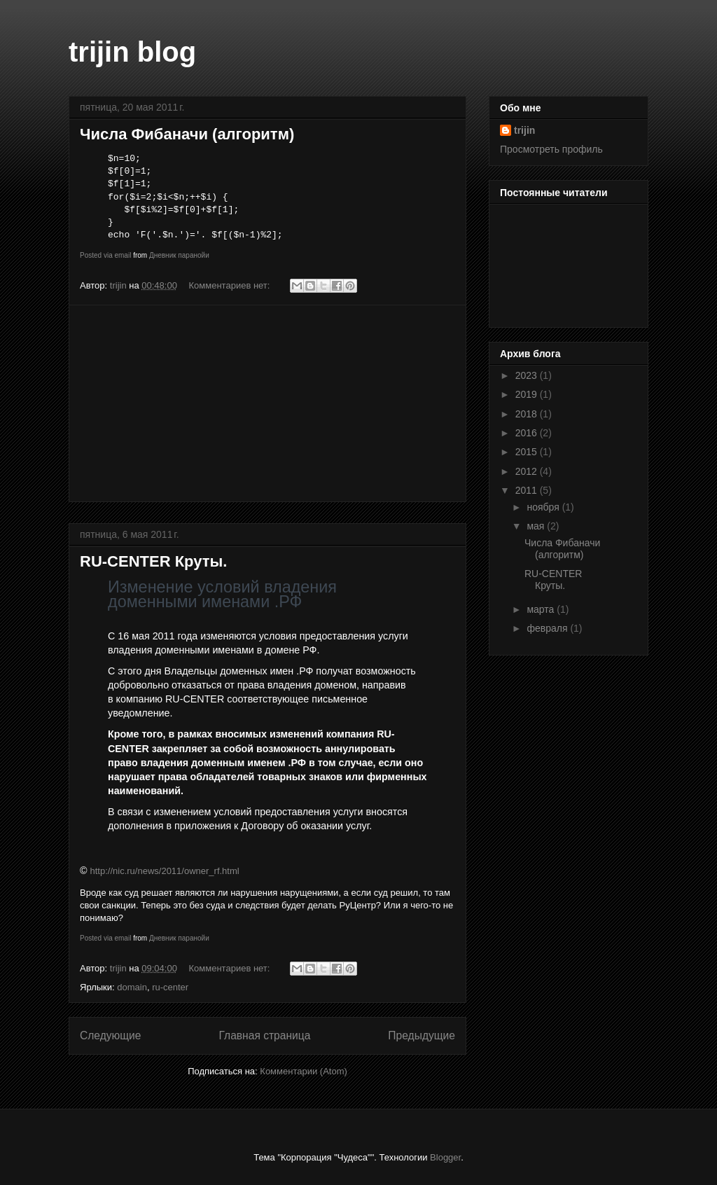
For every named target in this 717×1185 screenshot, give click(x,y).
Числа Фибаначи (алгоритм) (187, 134)
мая (537, 526)
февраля (548, 628)
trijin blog (132, 51)
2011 (527, 490)
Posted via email (105, 255)
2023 (527, 375)
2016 (527, 432)
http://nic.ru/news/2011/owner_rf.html (164, 871)
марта (542, 609)
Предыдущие (421, 1035)
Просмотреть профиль (551, 149)
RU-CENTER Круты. (153, 561)
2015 (527, 451)
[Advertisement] (267, 403)
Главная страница (264, 1035)
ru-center (170, 987)
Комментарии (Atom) (303, 1071)
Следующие (110, 1035)
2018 (527, 414)
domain (132, 987)
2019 (527, 394)
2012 (527, 471)
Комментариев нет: (231, 285)
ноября (544, 507)
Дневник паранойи (179, 255)
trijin (524, 130)
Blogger (445, 1157)
